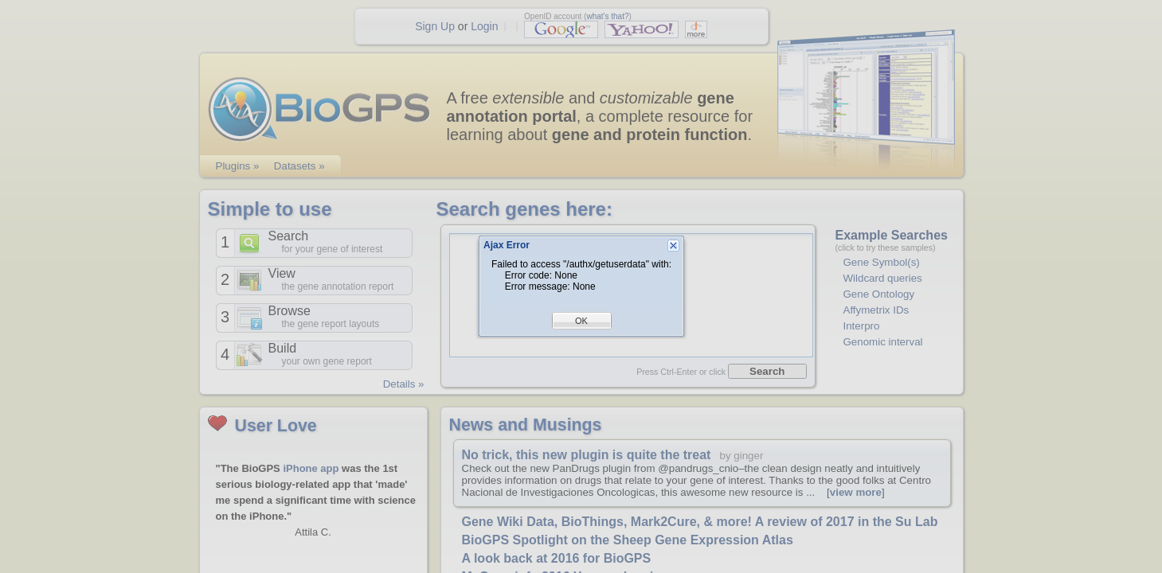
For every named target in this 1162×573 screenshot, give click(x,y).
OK (581, 320)
